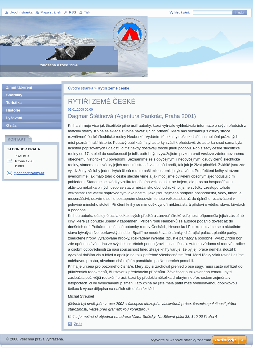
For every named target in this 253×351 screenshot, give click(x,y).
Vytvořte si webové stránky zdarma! (181, 340)
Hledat (239, 12)
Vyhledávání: (179, 12)
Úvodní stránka (80, 88)
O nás (11, 125)
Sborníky (14, 95)
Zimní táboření (19, 87)
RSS (72, 12)
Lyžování (14, 118)
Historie (13, 110)
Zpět (78, 324)
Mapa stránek (51, 12)
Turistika (13, 102)
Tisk (87, 12)
